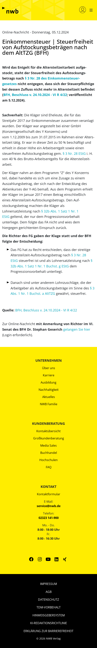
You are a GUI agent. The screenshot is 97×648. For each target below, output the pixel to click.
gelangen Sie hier (76, 329)
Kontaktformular (48, 494)
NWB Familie (48, 404)
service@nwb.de (48, 506)
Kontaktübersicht (48, 431)
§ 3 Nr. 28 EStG (74, 153)
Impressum (48, 584)
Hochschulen (48, 460)
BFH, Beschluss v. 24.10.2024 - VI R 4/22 (35, 94)
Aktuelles (48, 397)
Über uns (48, 368)
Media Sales (48, 445)
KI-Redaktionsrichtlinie (48, 623)
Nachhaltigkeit (49, 390)
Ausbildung (48, 382)
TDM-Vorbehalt (49, 607)
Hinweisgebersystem (48, 615)
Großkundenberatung (48, 438)
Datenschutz (48, 600)
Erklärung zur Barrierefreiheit (48, 631)
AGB (49, 592)
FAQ (48, 467)
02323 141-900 (49, 518)
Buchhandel (48, 453)
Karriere (48, 375)
